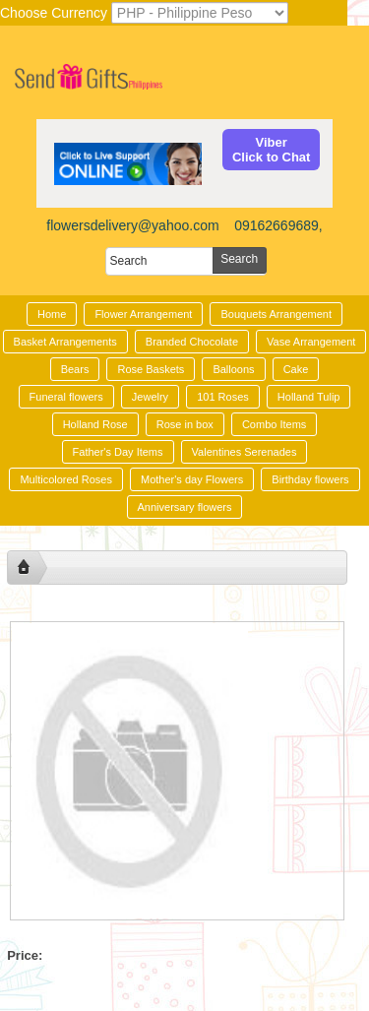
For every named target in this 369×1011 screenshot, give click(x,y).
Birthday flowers (310, 479)
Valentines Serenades (244, 452)
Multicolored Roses (66, 479)
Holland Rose (95, 424)
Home (51, 314)
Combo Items (274, 424)
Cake (296, 369)
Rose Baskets (150, 369)
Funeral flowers (66, 397)
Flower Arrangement (143, 314)
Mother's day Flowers (192, 479)
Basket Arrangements (65, 342)
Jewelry (150, 397)
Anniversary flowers (185, 507)
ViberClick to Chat (271, 149)
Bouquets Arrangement (276, 314)
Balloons (233, 369)
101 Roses (223, 397)
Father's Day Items (118, 452)
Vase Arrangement (311, 342)
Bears (75, 369)
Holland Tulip (308, 397)
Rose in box (185, 424)
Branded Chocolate (192, 342)
